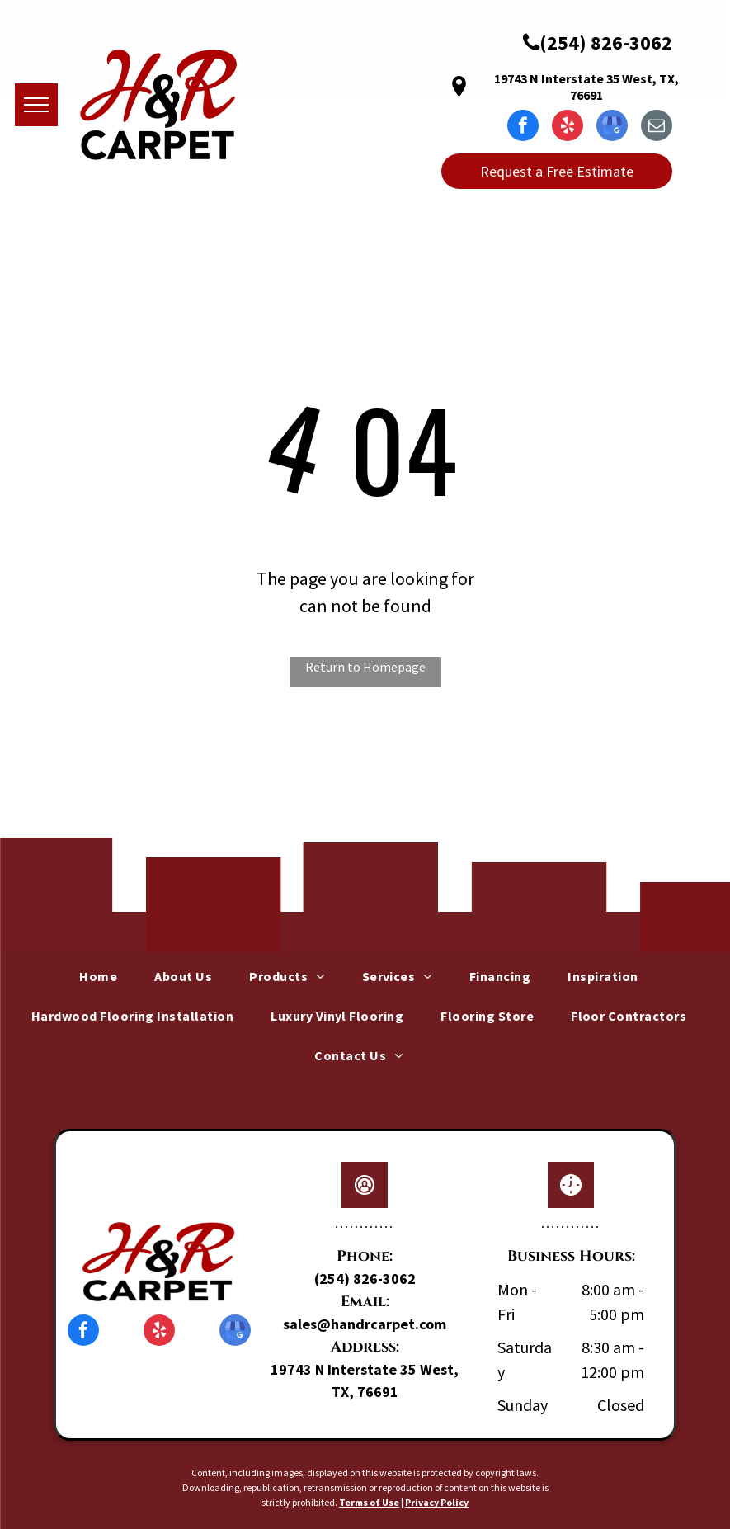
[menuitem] (104, 976)
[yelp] (567, 127)
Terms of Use (369, 1502)
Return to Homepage (365, 666)
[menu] (36, 104)
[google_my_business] (612, 127)
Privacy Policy (437, 1502)
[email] (656, 127)
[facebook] (523, 127)
